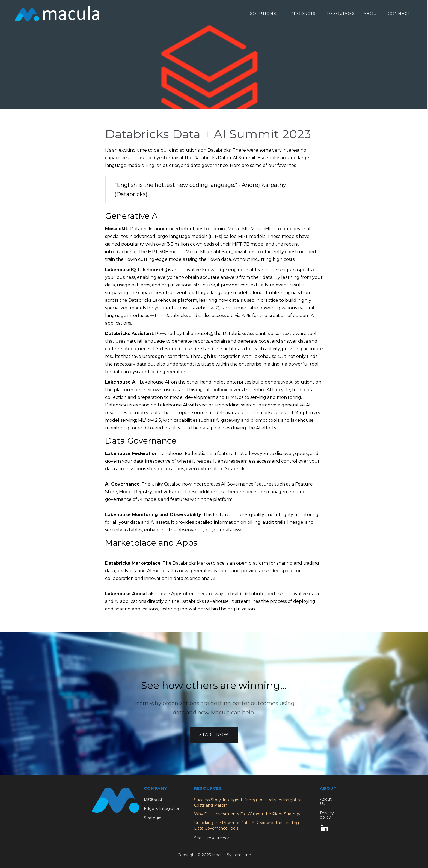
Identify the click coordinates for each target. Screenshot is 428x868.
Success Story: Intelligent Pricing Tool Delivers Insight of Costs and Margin (247, 802)
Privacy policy (327, 815)
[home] (57, 13)
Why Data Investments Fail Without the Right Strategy (247, 814)
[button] (263, 14)
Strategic (152, 818)
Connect (399, 13)
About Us (326, 801)
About (371, 13)
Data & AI (153, 799)
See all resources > (211, 838)
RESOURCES (341, 13)
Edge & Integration (162, 808)
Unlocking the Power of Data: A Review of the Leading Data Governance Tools (246, 825)
